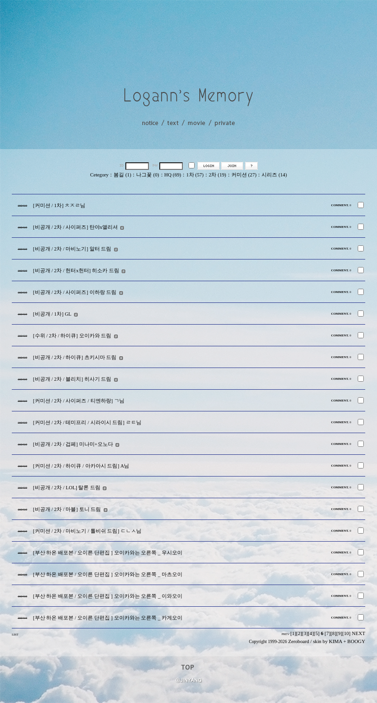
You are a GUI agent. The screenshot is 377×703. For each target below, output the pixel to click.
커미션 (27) (243, 174)
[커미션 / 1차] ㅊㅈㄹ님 (59, 205)
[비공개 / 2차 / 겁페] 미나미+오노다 (73, 444)
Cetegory (99, 174)
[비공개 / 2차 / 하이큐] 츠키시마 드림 (74, 357)
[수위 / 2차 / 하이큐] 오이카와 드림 (72, 335)
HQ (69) (172, 174)
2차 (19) (217, 174)
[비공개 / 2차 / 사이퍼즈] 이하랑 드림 (74, 292)
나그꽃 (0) (147, 174)
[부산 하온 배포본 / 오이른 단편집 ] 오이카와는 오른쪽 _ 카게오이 (107, 617)
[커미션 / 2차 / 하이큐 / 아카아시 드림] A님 (81, 466)
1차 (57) (195, 174)
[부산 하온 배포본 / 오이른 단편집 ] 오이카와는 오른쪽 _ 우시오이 (107, 552)
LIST (15, 634)
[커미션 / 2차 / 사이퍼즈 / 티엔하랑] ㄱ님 (78, 400)
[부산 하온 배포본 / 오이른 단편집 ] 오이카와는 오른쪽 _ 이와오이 (107, 596)
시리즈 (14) (274, 174)
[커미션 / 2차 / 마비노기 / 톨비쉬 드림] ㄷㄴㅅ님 (87, 531)
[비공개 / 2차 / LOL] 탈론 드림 (66, 487)
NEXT (358, 633)
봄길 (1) (122, 174)
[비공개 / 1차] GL (52, 314)
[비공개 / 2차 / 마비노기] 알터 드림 (72, 248)
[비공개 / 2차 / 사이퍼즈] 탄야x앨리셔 (75, 227)
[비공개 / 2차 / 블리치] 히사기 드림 (72, 379)
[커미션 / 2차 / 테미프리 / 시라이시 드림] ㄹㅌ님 (87, 422)
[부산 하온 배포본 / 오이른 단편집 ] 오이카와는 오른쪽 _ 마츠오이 (107, 574)
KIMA (335, 641)
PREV (285, 634)
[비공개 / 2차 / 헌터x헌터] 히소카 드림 (76, 270)
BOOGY (356, 641)
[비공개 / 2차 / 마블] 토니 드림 (67, 509)
